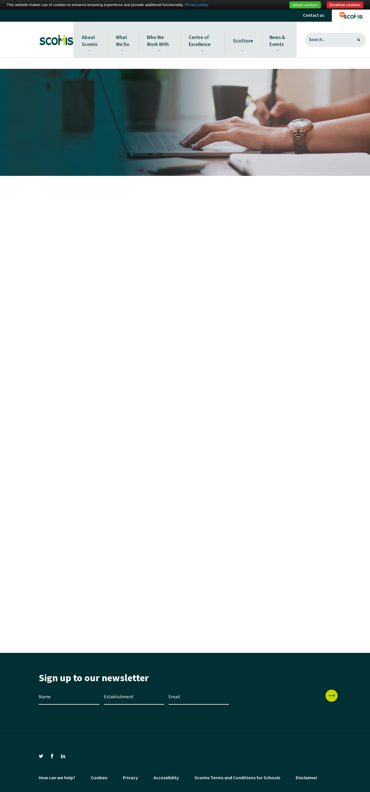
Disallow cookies (345, 5)
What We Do (123, 38)
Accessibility (166, 775)
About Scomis (89, 38)
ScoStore (244, 38)
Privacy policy (196, 5)
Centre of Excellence (200, 38)
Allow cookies (305, 5)
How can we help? (57, 775)
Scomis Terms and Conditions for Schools (237, 775)
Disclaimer (306, 775)
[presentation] (277, 698)
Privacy (130, 775)
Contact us (313, 15)
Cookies (99, 775)
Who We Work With (158, 38)
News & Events (277, 38)
